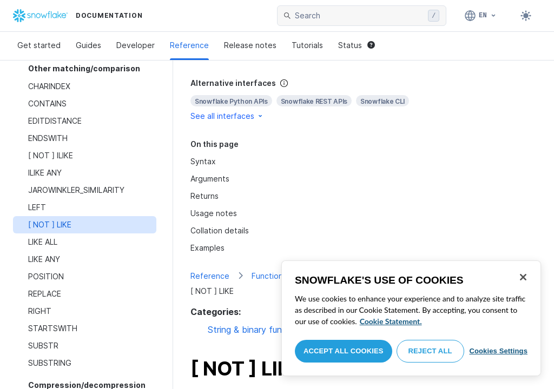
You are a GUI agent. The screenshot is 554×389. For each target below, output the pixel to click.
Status (356, 45)
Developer (135, 45)
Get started (39, 45)
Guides (88, 45)
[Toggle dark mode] (526, 15)
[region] (411, 318)
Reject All (430, 351)
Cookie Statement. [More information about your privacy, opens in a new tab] (391, 321)
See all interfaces (227, 115)
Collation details (219, 230)
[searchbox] (359, 15)
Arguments (209, 178)
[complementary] (363, 100)
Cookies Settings (498, 351)
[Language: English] (480, 15)
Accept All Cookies (344, 351)
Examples (207, 247)
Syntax (203, 161)
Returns (204, 195)
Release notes (250, 45)
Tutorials (307, 45)
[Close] (523, 277)
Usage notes (213, 213)
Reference (189, 45)
